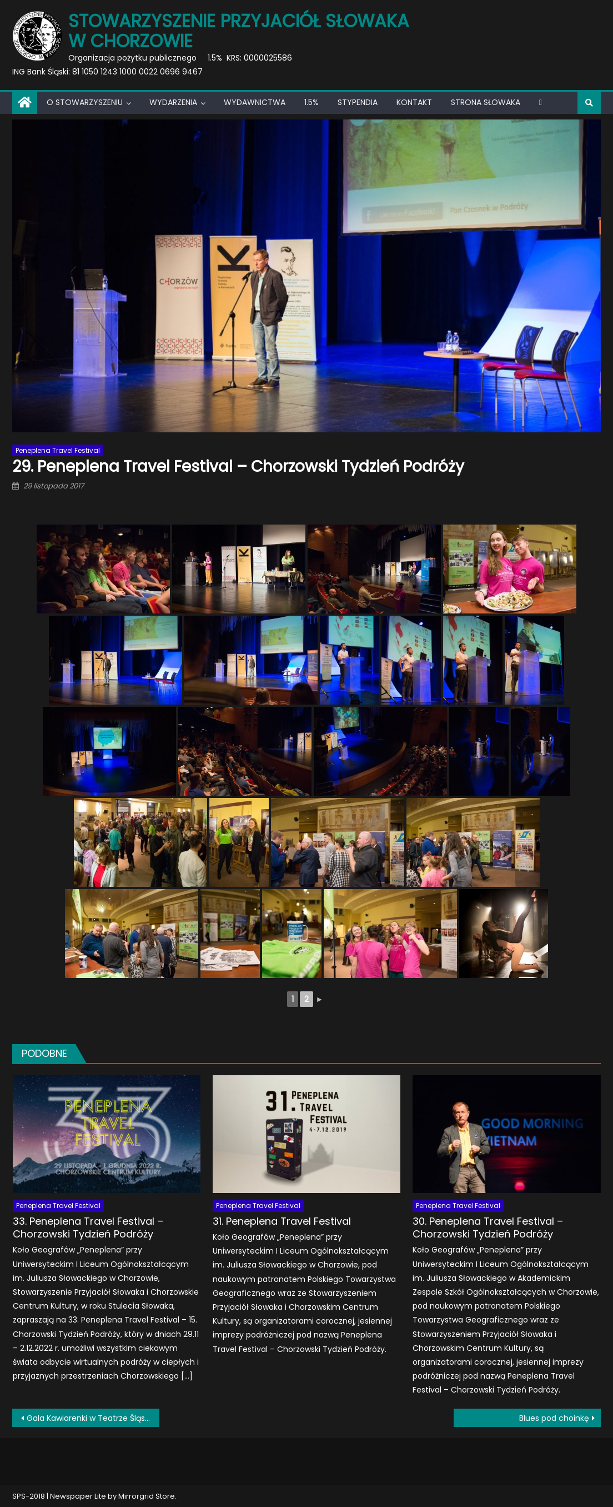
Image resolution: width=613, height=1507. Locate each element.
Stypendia (358, 102)
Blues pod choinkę (554, 1418)
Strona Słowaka (485, 102)
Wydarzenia (173, 102)
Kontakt (414, 102)
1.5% (311, 102)
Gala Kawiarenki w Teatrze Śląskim (93, 1418)
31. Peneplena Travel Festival (282, 1221)
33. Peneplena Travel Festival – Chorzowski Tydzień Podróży (88, 1228)
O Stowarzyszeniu (85, 102)
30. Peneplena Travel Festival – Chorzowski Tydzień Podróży (488, 1228)
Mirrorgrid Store (146, 1496)
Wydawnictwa (254, 102)
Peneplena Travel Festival (58, 450)
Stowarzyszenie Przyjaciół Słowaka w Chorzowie (238, 30)
